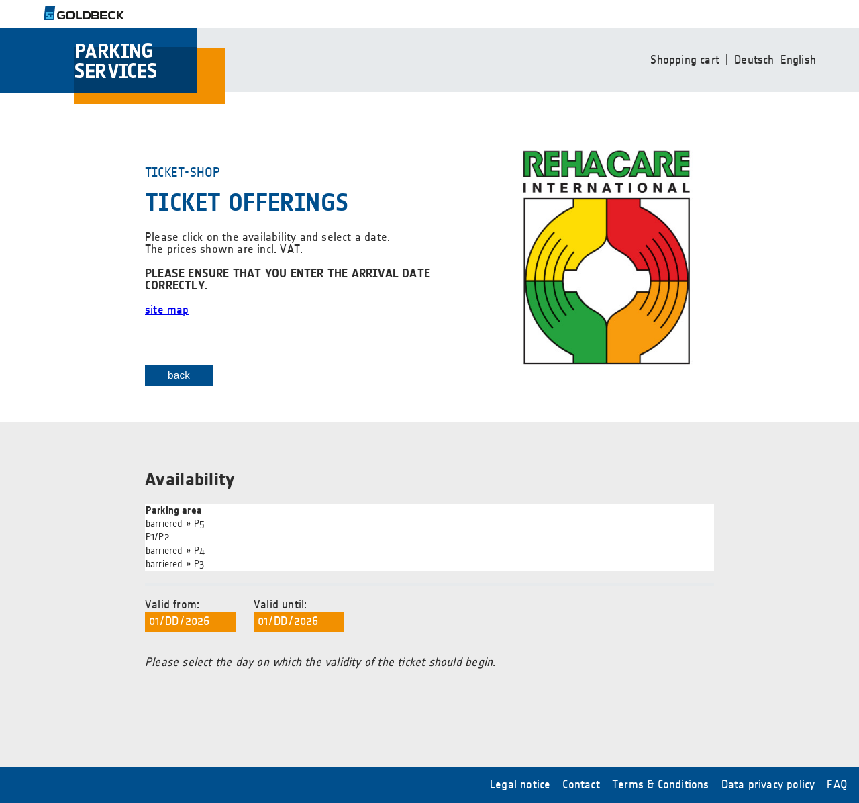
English (798, 60)
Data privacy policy (768, 785)
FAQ (837, 785)
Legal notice (520, 785)
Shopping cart (684, 60)
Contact (580, 785)
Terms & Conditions (660, 785)
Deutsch (754, 60)
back (179, 375)
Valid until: (299, 615)
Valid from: (190, 615)
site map (167, 310)
